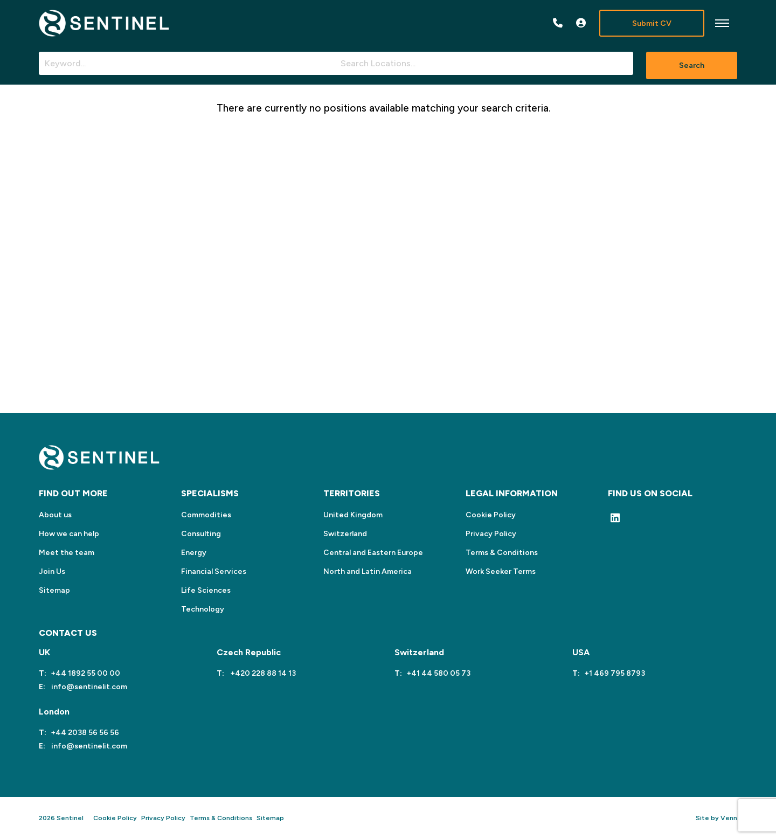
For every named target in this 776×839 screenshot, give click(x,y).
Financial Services (213, 571)
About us (55, 514)
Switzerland (345, 533)
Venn (728, 818)
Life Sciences (206, 590)
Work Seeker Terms (501, 571)
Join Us (52, 571)
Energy (193, 552)
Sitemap (54, 590)
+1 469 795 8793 (614, 673)
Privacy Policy (491, 533)
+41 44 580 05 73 (438, 673)
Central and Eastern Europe (373, 552)
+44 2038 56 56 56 (85, 732)
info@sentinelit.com (88, 686)
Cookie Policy (491, 514)
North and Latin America (367, 571)
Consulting (201, 533)
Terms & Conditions (502, 552)
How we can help (69, 533)
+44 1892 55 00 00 (85, 673)
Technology (202, 609)
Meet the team (66, 552)
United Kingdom (353, 514)
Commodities (206, 514)
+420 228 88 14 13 (262, 673)
